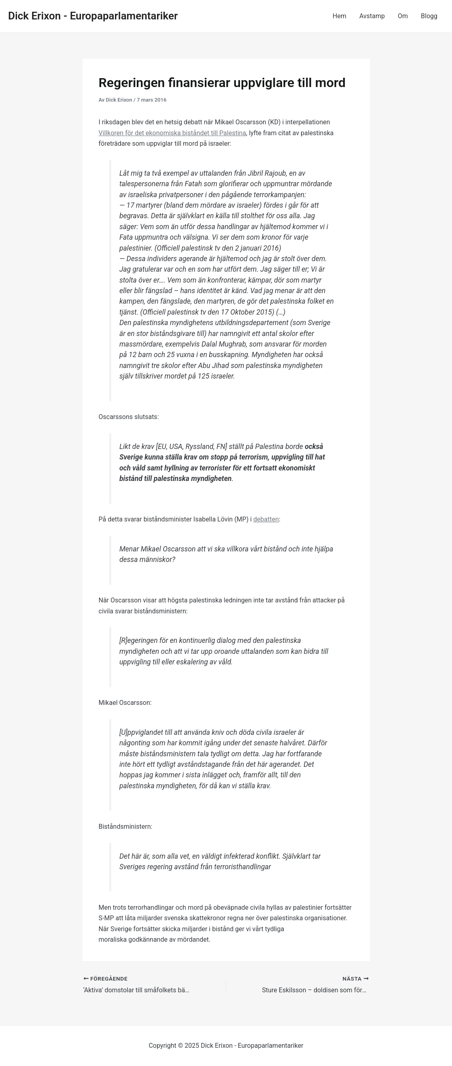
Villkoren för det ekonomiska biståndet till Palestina (172, 133)
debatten (266, 519)
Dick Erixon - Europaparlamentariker (93, 16)
